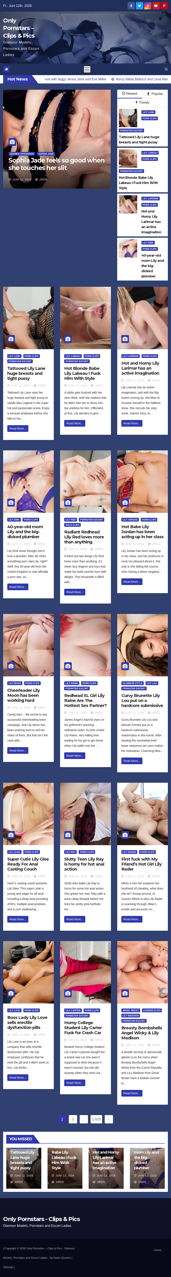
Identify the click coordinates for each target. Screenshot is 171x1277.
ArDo (41, 179)
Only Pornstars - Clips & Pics (41, 1218)
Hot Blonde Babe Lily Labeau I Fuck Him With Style (82, 373)
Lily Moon (15, 683)
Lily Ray (70, 852)
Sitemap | (9, 1267)
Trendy (142, 102)
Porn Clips (150, 118)
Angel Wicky (131, 1010)
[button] (166, 69)
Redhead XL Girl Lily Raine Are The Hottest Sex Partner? (85, 700)
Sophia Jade (46, 154)
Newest (129, 93)
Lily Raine (71, 683)
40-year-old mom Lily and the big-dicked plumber (25, 531)
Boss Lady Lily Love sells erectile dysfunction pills (27, 1022)
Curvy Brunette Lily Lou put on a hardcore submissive (142, 700)
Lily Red (70, 519)
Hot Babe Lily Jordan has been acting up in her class (142, 531)
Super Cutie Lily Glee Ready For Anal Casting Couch (28, 864)
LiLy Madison (131, 1015)
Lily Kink (148, 242)
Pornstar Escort (131, 130)
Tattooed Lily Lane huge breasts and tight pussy (26, 373)
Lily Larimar (150, 198)
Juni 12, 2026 (22, 179)
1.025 (96, 1119)
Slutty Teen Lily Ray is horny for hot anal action (84, 864)
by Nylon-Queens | (61, 1257)
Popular (155, 94)
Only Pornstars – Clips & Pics (18, 28)
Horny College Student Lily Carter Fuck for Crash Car (83, 1027)
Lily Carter (72, 1010)
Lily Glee (14, 852)
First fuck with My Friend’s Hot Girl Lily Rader (141, 864)
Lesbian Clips (152, 1010)
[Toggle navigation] (87, 69)
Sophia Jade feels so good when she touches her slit (56, 164)
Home (157, 1250)
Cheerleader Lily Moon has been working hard (23, 695)
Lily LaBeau (150, 153)
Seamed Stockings (22, 154)
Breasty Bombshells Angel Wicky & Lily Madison (141, 1032)
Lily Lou (152, 683)
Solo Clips (72, 525)
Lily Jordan (130, 519)
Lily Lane (148, 112)
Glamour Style (132, 683)
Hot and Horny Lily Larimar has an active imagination (140, 368)
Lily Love (14, 1010)
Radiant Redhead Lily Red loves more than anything (84, 536)
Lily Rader (129, 852)
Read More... (17, 428)
